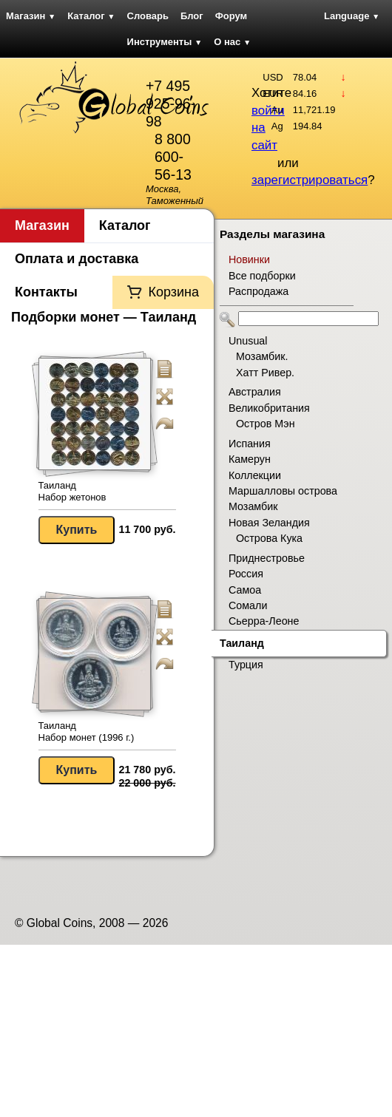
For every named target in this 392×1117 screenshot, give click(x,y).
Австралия (255, 392)
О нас (232, 41)
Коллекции (255, 475)
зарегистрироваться (309, 180)
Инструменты (165, 41)
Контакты (46, 292)
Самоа (245, 590)
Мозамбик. (262, 356)
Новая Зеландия (269, 523)
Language (351, 15)
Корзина (173, 292)
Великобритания (269, 408)
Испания (250, 443)
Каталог (91, 15)
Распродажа (258, 291)
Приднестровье (267, 558)
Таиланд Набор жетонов (72, 491)
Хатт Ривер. (265, 372)
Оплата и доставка (76, 258)
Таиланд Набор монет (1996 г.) (86, 731)
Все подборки (262, 276)
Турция (246, 664)
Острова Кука (269, 538)
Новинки (249, 259)
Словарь (148, 15)
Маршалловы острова (283, 491)
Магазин (30, 15)
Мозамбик (253, 506)
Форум (231, 15)
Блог (191, 15)
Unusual (248, 341)
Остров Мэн (265, 424)
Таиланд (242, 643)
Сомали (248, 605)
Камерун (250, 459)
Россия (246, 574)
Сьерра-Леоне (264, 621)
